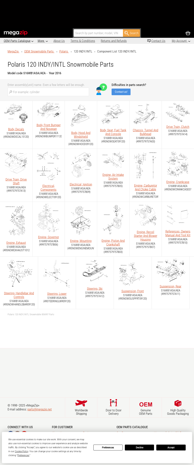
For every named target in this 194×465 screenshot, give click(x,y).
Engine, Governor (48, 237)
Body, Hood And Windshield (80, 134)
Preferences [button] (23, 455)
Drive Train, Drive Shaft (16, 181)
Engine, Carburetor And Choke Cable (145, 187)
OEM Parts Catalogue (17, 41)
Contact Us (158, 41)
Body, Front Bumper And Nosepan (49, 127)
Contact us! (121, 91)
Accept (170, 447)
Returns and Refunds (98, 41)
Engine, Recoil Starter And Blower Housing (145, 235)
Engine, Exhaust (16, 243)
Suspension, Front (132, 291)
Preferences (108, 447)
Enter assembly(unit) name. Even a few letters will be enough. (46, 85)
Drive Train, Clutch (177, 127)
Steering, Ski (94, 288)
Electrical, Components (48, 188)
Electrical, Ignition (81, 184)
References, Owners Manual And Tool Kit (177, 233)
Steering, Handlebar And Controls (19, 295)
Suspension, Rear (170, 286)
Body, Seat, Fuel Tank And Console (113, 132)
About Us (43, 41)
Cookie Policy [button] (21, 451)
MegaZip (16, 33)
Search (131, 33)
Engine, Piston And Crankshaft (113, 242)
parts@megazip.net (39, 409)
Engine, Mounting (81, 241)
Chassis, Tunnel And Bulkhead (145, 132)
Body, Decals (16, 129)
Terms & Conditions (67, 41)
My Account (179, 41)
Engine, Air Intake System (113, 176)
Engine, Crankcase (177, 182)
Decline (139, 447)
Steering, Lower (56, 294)
